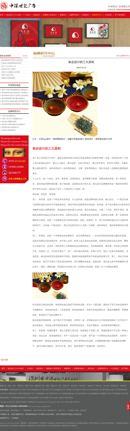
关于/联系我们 (120, 15)
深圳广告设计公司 (39, 410)
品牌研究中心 (97, 15)
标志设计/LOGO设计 (14, 15)
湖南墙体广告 (52, 410)
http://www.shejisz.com (8, 66)
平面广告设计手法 (7, 75)
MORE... (25, 56)
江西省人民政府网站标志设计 (11, 63)
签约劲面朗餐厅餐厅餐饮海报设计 (13, 98)
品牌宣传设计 (74, 15)
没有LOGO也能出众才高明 (10, 72)
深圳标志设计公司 (95, 320)
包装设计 (36, 15)
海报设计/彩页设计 (50, 15)
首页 (1, 15)
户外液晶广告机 (72, 410)
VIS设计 (27, 15)
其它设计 (91, 368)
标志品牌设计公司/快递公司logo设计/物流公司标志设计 (51, 398)
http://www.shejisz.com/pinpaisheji (39, 406)
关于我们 (125, 368)
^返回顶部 (4, 360)
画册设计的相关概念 (8, 78)
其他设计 (85, 15)
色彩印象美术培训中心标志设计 (12, 60)
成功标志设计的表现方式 (10, 127)
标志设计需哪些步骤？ (9, 121)
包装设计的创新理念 (9, 130)
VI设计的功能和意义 (9, 116)
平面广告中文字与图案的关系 (12, 119)
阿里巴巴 (83, 410)
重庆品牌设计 (15, 410)
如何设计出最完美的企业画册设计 (13, 124)
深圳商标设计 (59, 139)
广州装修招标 (26, 410)
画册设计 (63, 15)
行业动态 (108, 15)
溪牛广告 (62, 410)
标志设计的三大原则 (8, 69)
